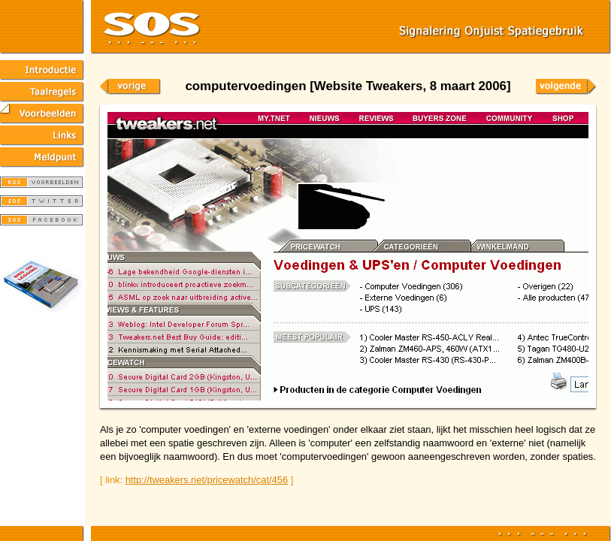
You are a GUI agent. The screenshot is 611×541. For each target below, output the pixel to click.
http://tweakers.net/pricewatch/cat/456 (207, 479)
